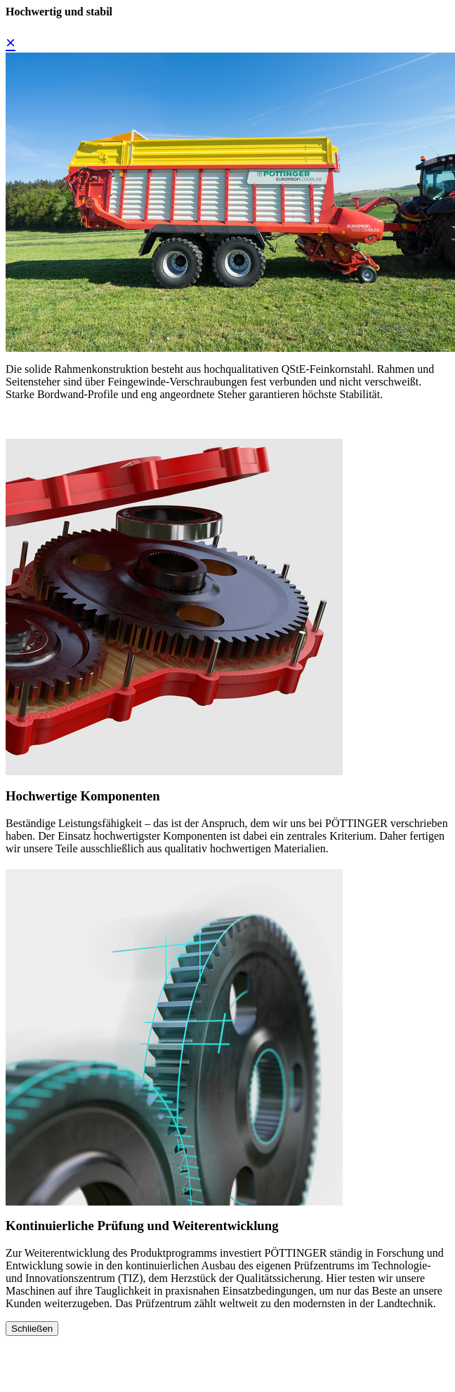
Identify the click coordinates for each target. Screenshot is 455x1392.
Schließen (32, 1328)
